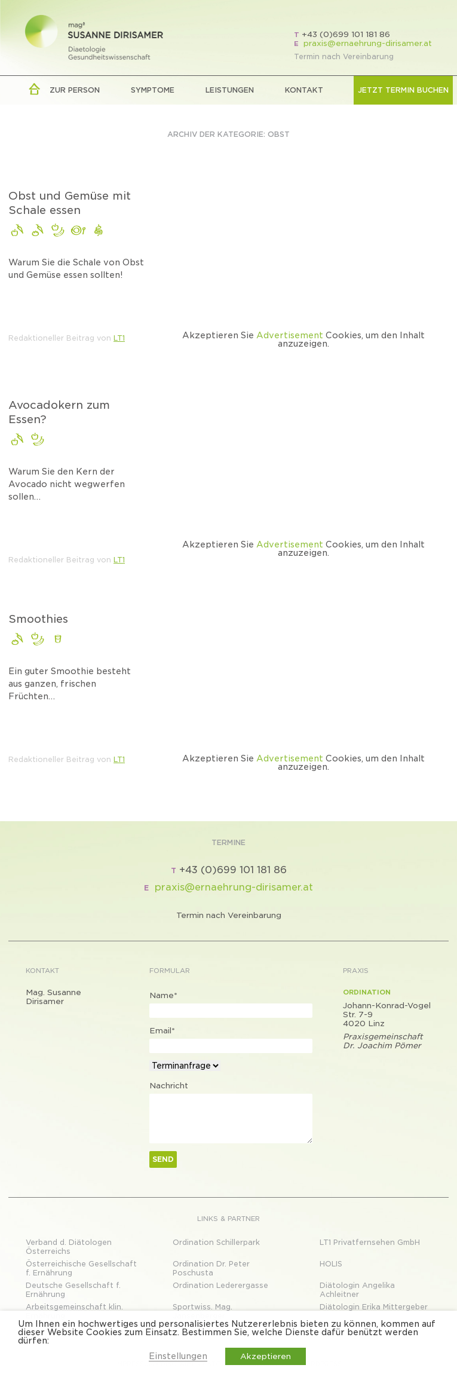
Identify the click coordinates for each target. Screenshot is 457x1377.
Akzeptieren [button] (265, 1356)
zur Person (75, 89)
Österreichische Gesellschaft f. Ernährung (81, 1268)
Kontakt (304, 89)
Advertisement (289, 335)
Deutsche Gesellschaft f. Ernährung (73, 1290)
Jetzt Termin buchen (403, 89)
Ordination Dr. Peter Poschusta (211, 1268)
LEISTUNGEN (230, 89)
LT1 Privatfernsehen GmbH (370, 1242)
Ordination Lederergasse (220, 1285)
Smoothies (38, 619)
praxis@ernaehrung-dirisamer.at (367, 43)
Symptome (152, 89)
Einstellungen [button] (178, 1356)
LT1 (119, 337)
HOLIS (331, 1263)
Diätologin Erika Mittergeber (374, 1306)
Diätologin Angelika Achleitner (357, 1290)
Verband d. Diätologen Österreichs (69, 1247)
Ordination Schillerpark (216, 1242)
